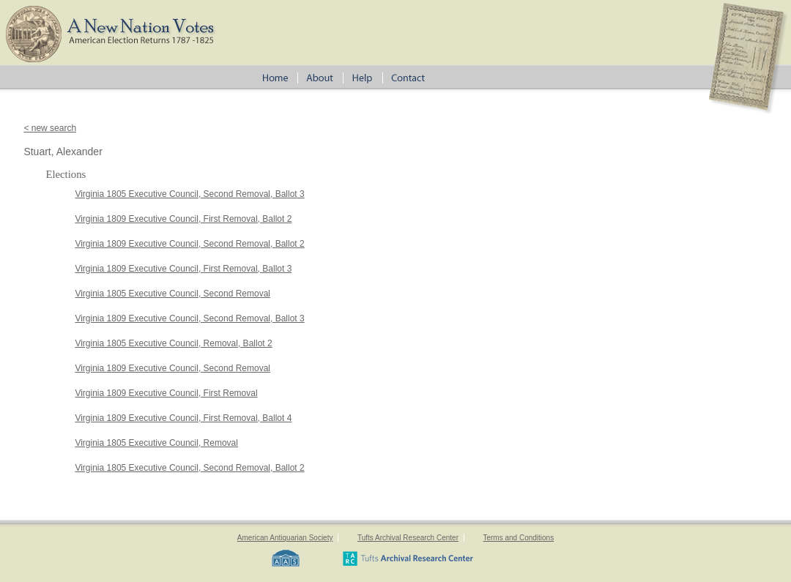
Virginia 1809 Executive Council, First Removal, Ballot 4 (183, 418)
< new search (49, 128)
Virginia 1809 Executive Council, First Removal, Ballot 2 (183, 219)
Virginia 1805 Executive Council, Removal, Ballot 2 (173, 343)
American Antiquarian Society (285, 538)
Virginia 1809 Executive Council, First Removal (166, 393)
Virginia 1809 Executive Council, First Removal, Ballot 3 (183, 269)
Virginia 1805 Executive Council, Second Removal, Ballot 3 (189, 194)
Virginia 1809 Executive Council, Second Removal (172, 368)
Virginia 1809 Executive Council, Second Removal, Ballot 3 (189, 318)
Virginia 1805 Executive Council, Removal (156, 443)
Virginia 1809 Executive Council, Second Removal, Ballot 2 (189, 244)
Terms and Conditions (518, 538)
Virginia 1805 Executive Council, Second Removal (172, 293)
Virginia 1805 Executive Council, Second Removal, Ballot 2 (189, 468)
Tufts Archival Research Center (407, 538)
